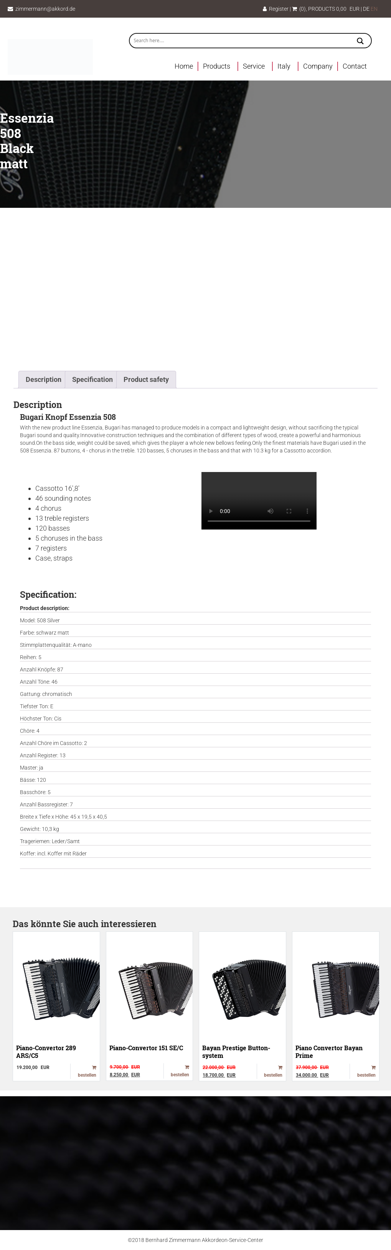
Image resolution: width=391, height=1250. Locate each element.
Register (276, 9)
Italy (283, 66)
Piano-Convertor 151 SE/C (146, 1048)
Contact (355, 66)
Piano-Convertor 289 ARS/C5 (46, 1051)
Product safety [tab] (146, 379)
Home (184, 66)
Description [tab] (43, 379)
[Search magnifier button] (360, 41)
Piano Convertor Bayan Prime (329, 1051)
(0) (299, 9)
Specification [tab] (92, 379)
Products (216, 66)
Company (318, 66)
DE (366, 9)
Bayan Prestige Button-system (236, 1051)
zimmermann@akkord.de (45, 9)
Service (254, 66)
